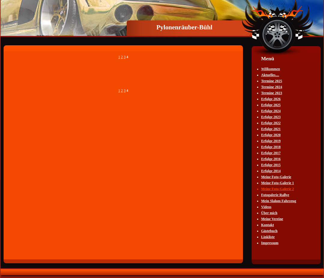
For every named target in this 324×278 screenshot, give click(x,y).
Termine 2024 (271, 87)
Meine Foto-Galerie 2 (277, 189)
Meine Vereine (272, 219)
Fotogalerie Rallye (275, 195)
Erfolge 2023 (271, 117)
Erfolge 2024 (271, 111)
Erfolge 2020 (271, 135)
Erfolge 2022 (271, 123)
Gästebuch (269, 231)
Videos (266, 207)
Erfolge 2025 (271, 105)
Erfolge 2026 (271, 99)
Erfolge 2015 (271, 165)
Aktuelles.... (270, 75)
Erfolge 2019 (271, 141)
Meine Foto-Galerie (276, 177)
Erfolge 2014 (271, 171)
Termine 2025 (271, 81)
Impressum (270, 243)
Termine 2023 (271, 93)
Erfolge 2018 (271, 147)
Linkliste (268, 237)
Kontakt (267, 225)
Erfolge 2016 (271, 159)
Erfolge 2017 (271, 153)
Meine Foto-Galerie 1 (277, 183)
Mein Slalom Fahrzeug (278, 201)
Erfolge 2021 (271, 129)
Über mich (269, 213)
